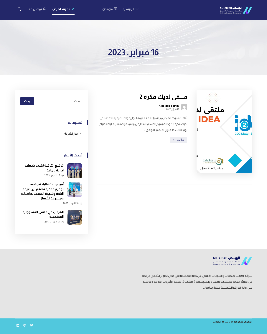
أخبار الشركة (71, 133)
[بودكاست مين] (25, 325)
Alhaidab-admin (169, 106)
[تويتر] (31, 325)
